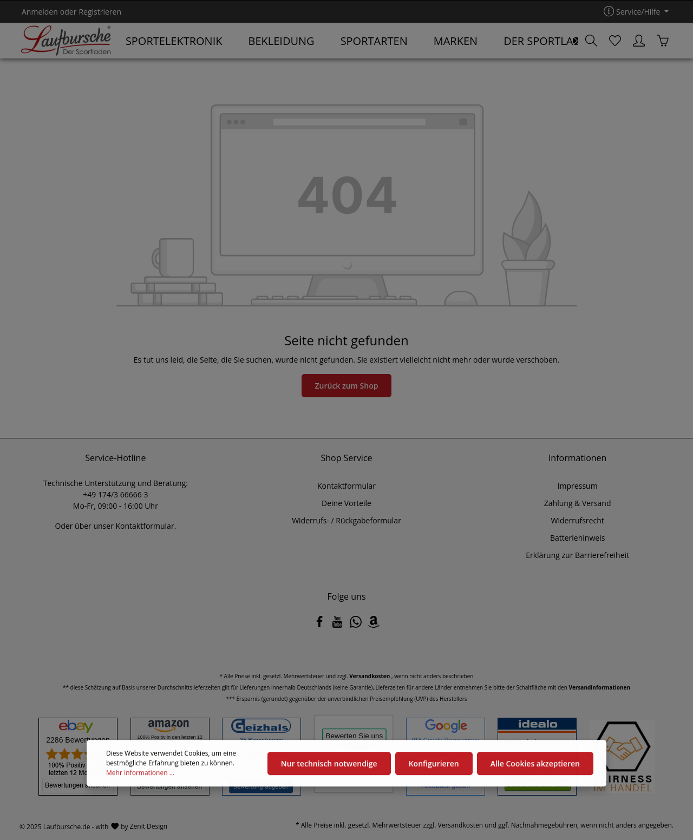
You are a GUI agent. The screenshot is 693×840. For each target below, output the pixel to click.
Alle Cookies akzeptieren (535, 768)
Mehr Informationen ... (140, 777)
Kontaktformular (144, 526)
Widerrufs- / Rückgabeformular (346, 520)
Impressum (578, 486)
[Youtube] (338, 625)
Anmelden (40, 11)
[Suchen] (591, 40)
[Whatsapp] (357, 625)
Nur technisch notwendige (329, 768)
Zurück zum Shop (346, 385)
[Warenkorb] (663, 40)
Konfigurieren (434, 768)
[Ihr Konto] (639, 40)
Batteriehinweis (577, 538)
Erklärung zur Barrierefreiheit (577, 555)
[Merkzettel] (615, 40)
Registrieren (100, 11)
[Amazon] (374, 625)
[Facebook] (320, 625)
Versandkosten (460, 825)
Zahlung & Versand (577, 503)
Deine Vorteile (346, 503)
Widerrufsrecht (577, 520)
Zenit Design (148, 826)
